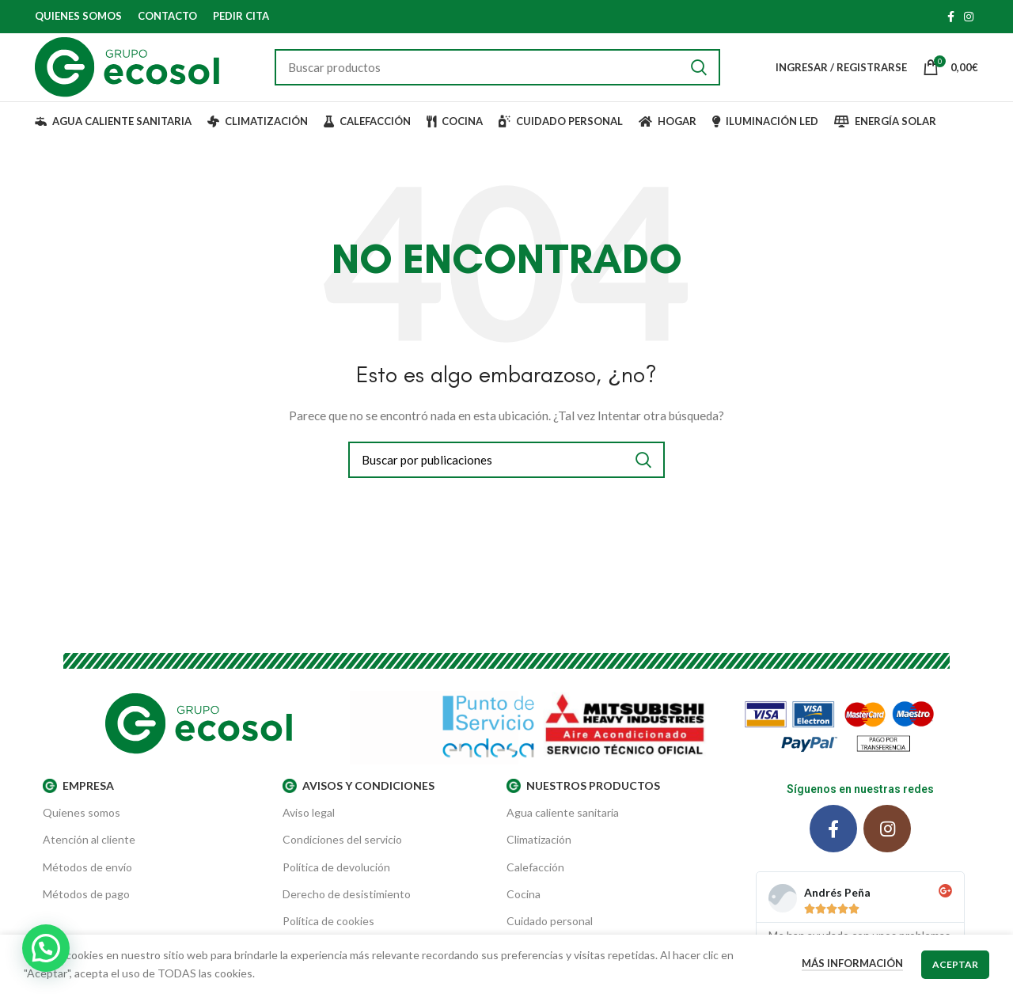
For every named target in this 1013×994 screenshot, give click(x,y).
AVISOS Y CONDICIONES (358, 800)
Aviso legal (309, 826)
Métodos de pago (86, 908)
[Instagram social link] (968, 16)
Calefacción (535, 881)
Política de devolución (336, 881)
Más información (852, 963)
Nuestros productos (583, 800)
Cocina (523, 908)
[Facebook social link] (951, 16)
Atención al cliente (89, 853)
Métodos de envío (87, 881)
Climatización (538, 853)
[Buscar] (498, 74)
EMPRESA (78, 800)
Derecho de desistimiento (347, 908)
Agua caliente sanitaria (562, 826)
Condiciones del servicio (342, 853)
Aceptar (955, 964)
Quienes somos (81, 826)
